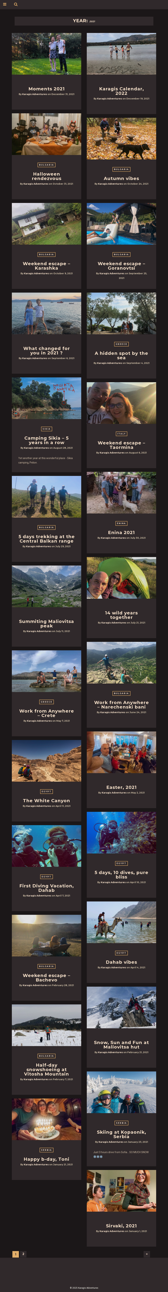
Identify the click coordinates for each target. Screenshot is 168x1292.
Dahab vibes (121, 962)
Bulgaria (46, 165)
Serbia (121, 1123)
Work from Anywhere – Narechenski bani (121, 705)
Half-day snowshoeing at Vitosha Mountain (46, 1069)
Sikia (47, 429)
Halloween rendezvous (46, 176)
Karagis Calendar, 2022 (121, 91)
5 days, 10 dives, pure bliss (121, 875)
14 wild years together (121, 615)
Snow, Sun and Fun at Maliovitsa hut (121, 1045)
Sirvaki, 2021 (121, 1225)
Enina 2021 (121, 532)
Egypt (46, 791)
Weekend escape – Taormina (121, 445)
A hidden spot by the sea (121, 355)
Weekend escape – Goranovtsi (121, 266)
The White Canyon (46, 800)
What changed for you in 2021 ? (46, 351)
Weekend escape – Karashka (46, 266)
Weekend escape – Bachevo (46, 978)
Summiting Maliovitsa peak (46, 624)
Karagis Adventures (34, 94)
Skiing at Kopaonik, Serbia (121, 1134)
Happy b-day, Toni (46, 1159)
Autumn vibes (121, 178)
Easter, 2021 (121, 787)
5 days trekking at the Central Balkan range (47, 539)
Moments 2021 (46, 88)
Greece (121, 344)
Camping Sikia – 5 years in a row (46, 440)
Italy (121, 434)
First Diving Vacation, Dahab (46, 888)
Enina (121, 523)
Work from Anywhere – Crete (46, 713)
